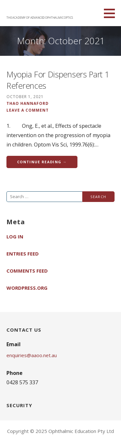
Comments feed (27, 270)
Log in (14, 236)
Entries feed (22, 253)
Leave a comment (27, 110)
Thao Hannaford (27, 103)
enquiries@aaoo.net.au (31, 355)
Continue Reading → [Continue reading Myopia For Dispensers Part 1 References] (42, 161)
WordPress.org (26, 288)
